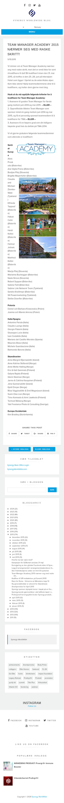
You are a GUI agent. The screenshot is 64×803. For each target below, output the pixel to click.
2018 (12, 526)
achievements (14, 665)
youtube (32, 726)
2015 (12, 535)
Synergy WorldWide (19, 640)
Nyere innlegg (20, 449)
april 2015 (16, 598)
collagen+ (12, 669)
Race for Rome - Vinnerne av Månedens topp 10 (30, 581)
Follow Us (32, 706)
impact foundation (45, 674)
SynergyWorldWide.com (17, 469)
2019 (12, 523)
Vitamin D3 (13, 687)
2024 (12, 509)
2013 (12, 612)
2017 (12, 529)
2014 (12, 609)
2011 (12, 618)
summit (21, 683)
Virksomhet (42, 683)
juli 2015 (15, 552)
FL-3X (44, 669)
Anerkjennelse (28, 665)
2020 (12, 520)
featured (36, 669)
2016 (12, 532)
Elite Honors (24, 669)
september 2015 (18, 546)
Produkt (38, 678)
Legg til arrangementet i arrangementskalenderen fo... (33, 568)
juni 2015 (16, 554)
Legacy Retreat (15, 678)
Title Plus (31, 683)
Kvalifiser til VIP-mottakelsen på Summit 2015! (29, 579)
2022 (12, 515)
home (20, 674)
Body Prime (42, 665)
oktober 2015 (17, 543)
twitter (50, 720)
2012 (12, 615)
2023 (12, 512)
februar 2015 (17, 603)
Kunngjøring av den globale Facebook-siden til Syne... (32, 565)
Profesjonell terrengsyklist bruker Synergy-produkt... (32, 595)
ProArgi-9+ (28, 678)
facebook (15, 720)
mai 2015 (16, 557)
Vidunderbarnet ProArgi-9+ (26, 778)
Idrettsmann (30, 674)
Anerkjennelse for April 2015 (23, 587)
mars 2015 (16, 601)
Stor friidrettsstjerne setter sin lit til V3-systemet (30, 571)
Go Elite (12, 674)
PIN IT (51, 434)
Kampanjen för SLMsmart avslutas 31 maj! (27, 563)
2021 (12, 517)
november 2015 (18, 540)
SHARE (13, 434)
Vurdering (24, 687)
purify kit (12, 683)
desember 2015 (18, 537)
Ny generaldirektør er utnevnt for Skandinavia (29, 584)
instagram (32, 720)
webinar (35, 687)
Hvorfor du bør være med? (22, 560)
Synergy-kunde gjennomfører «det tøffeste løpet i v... (32, 592)
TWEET (25, 434)
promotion (49, 678)
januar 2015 (17, 606)
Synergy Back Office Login (18, 465)
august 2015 (17, 549)
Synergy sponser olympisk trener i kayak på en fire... (32, 589)
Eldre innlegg (44, 449)
